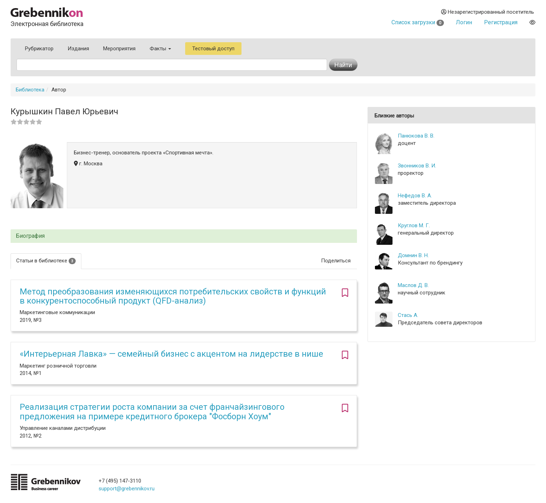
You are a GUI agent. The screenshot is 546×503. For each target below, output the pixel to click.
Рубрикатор (39, 48)
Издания (78, 48)
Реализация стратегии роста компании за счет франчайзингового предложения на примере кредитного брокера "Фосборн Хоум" (152, 411)
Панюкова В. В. (416, 136)
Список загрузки (417, 22)
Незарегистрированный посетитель (487, 12)
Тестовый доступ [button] (213, 48)
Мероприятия (119, 48)
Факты (160, 48)
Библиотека (30, 90)
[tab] (184, 236)
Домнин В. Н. (413, 255)
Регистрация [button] (500, 22)
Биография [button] (30, 236)
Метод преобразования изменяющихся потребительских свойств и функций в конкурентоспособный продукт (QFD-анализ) (173, 296)
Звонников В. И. (417, 166)
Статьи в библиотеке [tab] (46, 260)
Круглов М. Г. (414, 225)
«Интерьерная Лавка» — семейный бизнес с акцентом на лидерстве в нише (171, 354)
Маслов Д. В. (413, 285)
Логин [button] (464, 22)
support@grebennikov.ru (127, 488)
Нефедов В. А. (415, 195)
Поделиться (336, 260)
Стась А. (408, 315)
